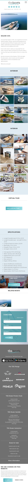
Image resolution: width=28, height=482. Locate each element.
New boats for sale (14, 448)
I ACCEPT (7, 480)
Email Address (7, 319)
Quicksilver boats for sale (14, 456)
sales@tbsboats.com (14, 417)
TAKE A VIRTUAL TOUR (12, 208)
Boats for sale (14, 453)
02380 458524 (14, 415)
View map (14, 407)
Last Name (6, 331)
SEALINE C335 (17, 9)
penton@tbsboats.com (14, 400)
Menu (25, 2)
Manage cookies (19, 480)
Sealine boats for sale (8, 9)
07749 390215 (14, 431)
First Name (7, 325)
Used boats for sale (14, 451)
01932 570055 (14, 399)
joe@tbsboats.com (14, 433)
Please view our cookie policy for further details (13, 475)
